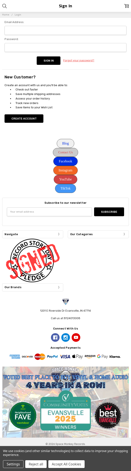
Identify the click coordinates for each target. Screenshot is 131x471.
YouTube (65, 179)
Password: (12, 39)
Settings (13, 464)
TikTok (65, 188)
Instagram (66, 170)
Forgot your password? (78, 60)
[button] (65, 143)
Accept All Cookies (66, 464)
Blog (65, 143)
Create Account (24, 118)
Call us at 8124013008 (65, 318)
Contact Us (65, 152)
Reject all (36, 464)
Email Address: (14, 22)
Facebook (65, 161)
